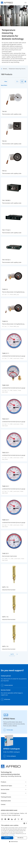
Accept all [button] (7, 837)
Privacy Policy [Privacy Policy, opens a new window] (11, 835)
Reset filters (4, 85)
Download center (6, 801)
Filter (5, 81)
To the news (10, 730)
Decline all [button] (20, 837)
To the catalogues (11, 756)
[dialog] (14, 833)
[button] (14, 841)
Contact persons (8, 685)
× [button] (26, 823)
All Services (7, 699)
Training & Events (6, 797)
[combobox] (17, 81)
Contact (3, 804)
